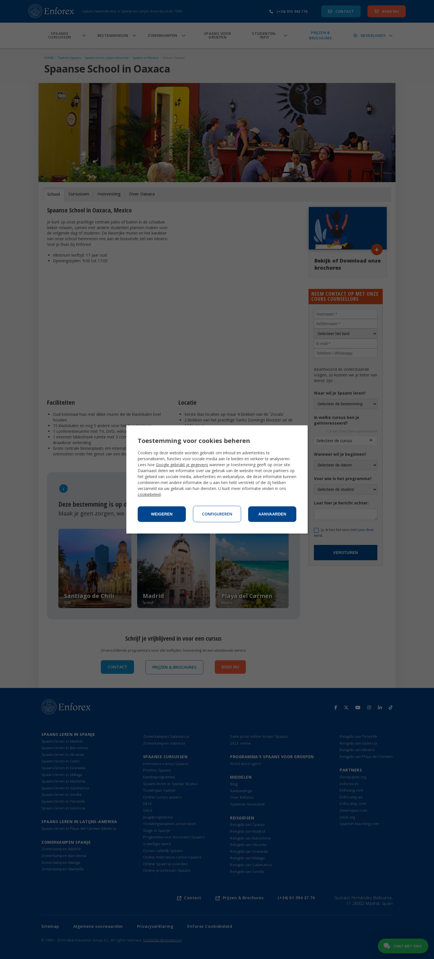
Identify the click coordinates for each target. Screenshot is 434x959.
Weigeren (162, 514)
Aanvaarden (272, 514)
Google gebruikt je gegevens (182, 464)
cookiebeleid (149, 494)
